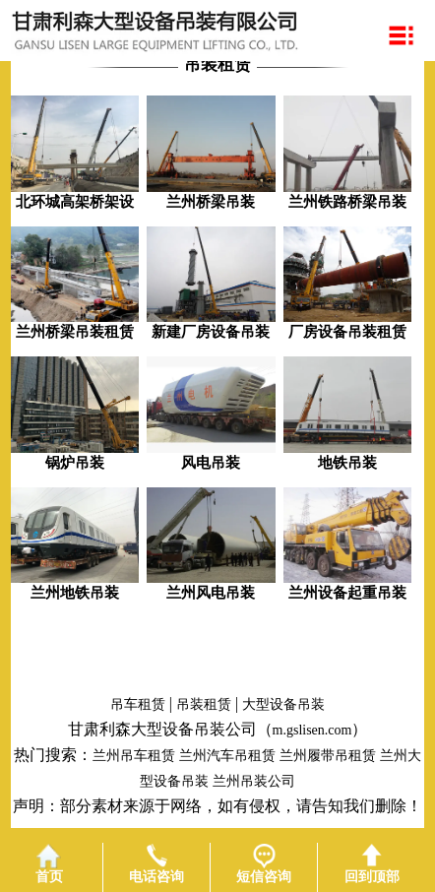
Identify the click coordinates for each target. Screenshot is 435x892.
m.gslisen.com (312, 730)
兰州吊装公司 (254, 781)
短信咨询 (263, 864)
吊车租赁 (137, 704)
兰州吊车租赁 (134, 755)
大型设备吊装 (283, 704)
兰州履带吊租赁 (328, 755)
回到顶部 (372, 864)
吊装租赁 (203, 704)
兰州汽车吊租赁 (227, 755)
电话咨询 (156, 864)
